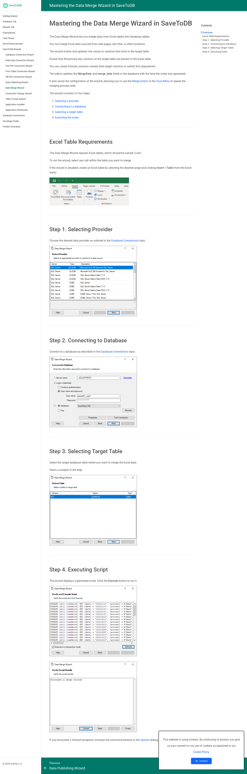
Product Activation (11, 126)
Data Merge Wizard (14, 88)
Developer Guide (11, 121)
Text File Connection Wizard (18, 66)
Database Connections (14, 115)
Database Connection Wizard (19, 54)
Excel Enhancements (13, 43)
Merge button (140, 81)
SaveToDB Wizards (12, 49)
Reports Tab (8, 27)
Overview (207, 32)
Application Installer (15, 104)
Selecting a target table (69, 112)
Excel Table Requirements (215, 36)
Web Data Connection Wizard (19, 60)
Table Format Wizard (15, 99)
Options (145, 740)
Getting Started (10, 16)
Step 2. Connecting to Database (219, 44)
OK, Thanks (201, 761)
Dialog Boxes (9, 32)
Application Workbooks (16, 110)
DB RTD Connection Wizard (18, 77)
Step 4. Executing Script (214, 51)
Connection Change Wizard (18, 93)
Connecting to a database (70, 106)
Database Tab (9, 21)
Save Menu (163, 81)
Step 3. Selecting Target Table (217, 47)
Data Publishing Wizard (16, 82)
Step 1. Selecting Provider (215, 40)
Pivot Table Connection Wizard (20, 71)
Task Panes (8, 38)
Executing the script (67, 117)
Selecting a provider (67, 101)
